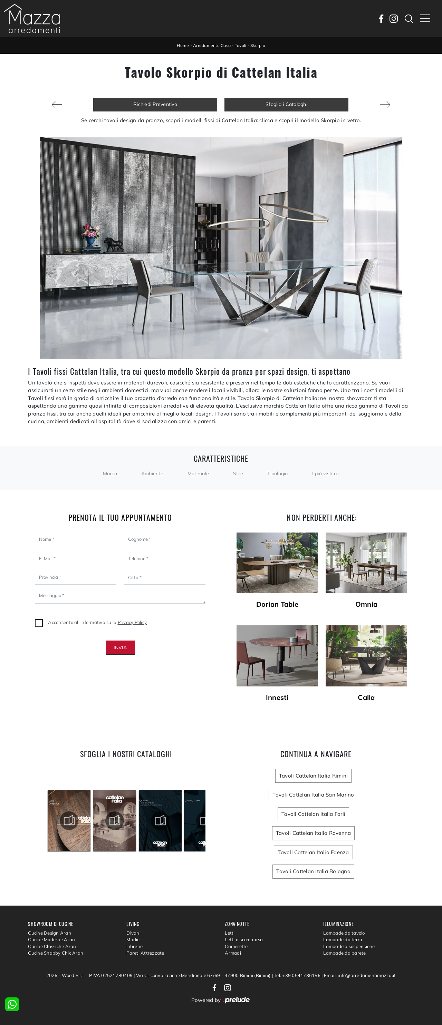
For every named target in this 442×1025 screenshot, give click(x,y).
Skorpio (257, 45)
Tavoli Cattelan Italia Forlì (313, 814)
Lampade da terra (342, 939)
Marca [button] (110, 473)
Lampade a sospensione (349, 946)
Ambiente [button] (152, 473)
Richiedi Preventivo (155, 104)
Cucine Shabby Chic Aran (55, 953)
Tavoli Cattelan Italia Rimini (313, 775)
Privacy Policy (132, 622)
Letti (229, 933)
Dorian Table (277, 604)
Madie (133, 939)
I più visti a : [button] (325, 473)
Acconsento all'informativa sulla (97, 622)
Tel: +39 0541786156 (297, 975)
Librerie (134, 946)
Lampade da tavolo (344, 933)
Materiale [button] (198, 473)
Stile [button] (238, 473)
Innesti (277, 697)
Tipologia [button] (277, 473)
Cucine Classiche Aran (52, 946)
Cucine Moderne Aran (51, 939)
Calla (366, 697)
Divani (133, 933)
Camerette (236, 946)
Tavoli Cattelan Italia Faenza (313, 852)
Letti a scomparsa (244, 939)
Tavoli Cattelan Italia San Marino (313, 794)
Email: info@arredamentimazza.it (360, 975)
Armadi (233, 953)
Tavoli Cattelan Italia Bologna (313, 871)
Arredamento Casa (212, 45)
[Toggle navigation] (425, 18)
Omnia (366, 604)
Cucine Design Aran (49, 933)
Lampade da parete (344, 953)
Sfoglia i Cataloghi (286, 104)
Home (183, 45)
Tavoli (241, 45)
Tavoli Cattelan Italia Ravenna (313, 833)
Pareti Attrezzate (145, 953)
